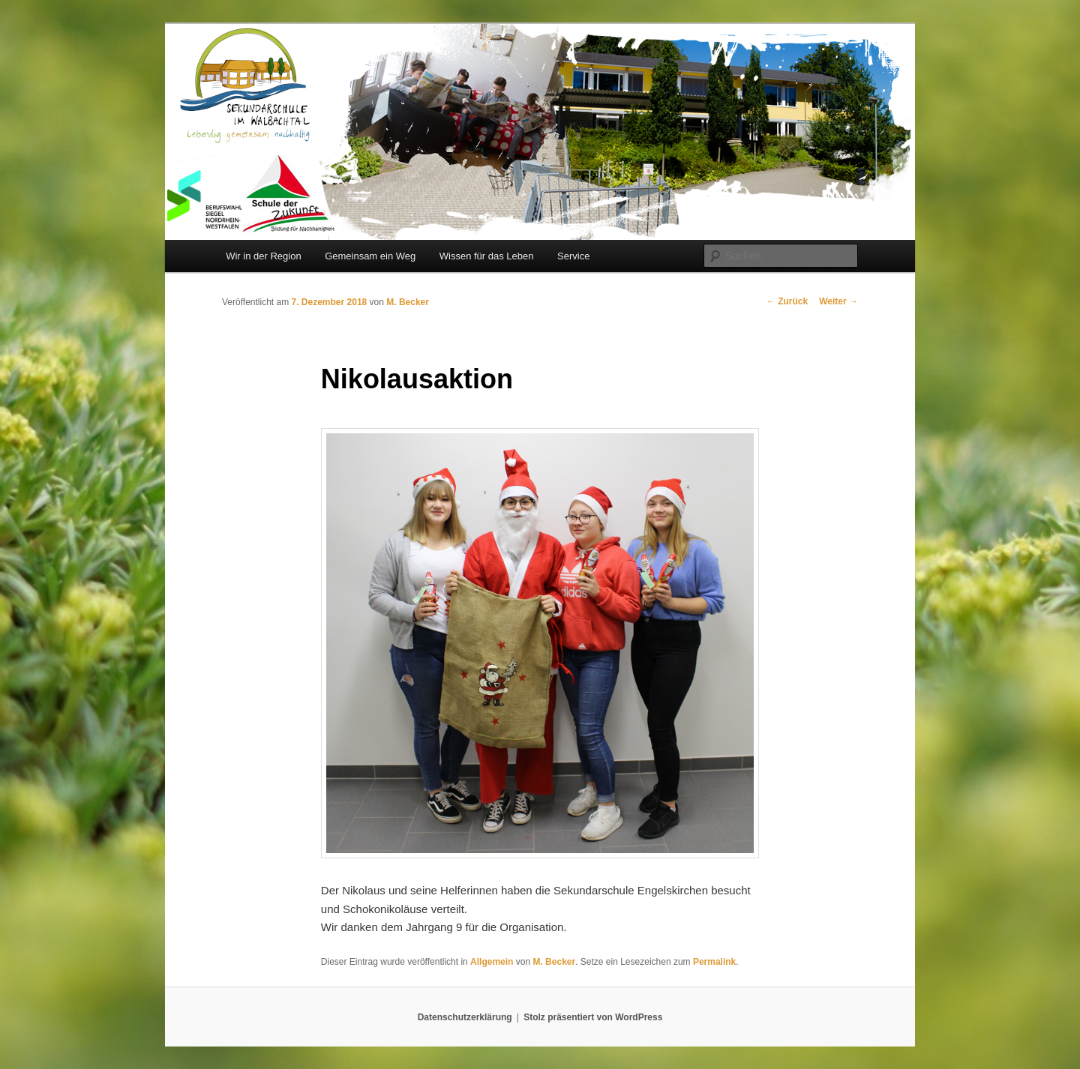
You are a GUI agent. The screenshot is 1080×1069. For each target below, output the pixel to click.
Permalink (714, 962)
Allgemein (491, 962)
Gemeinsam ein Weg (370, 256)
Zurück (787, 301)
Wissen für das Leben (487, 256)
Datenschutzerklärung (465, 1017)
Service (573, 256)
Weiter (838, 301)
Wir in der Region (263, 256)
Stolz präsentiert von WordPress (593, 1017)
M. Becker (407, 302)
